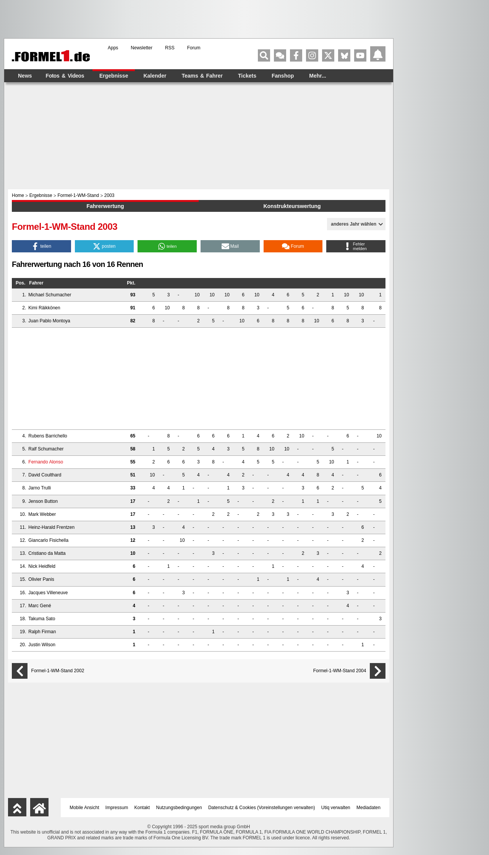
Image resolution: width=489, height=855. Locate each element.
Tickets (247, 75)
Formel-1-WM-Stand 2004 (339, 670)
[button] (41, 246)
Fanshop (283, 75)
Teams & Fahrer (202, 75)
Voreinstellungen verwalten (286, 807)
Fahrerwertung (105, 206)
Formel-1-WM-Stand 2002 (57, 670)
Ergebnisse (113, 75)
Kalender (154, 75)
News (25, 75)
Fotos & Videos (65, 75)
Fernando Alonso (45, 462)
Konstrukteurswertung (292, 206)
